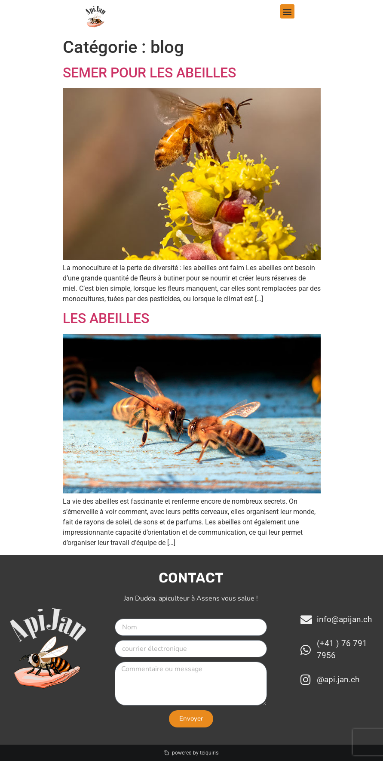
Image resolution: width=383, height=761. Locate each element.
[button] (287, 11)
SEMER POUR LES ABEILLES (149, 73)
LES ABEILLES (106, 318)
